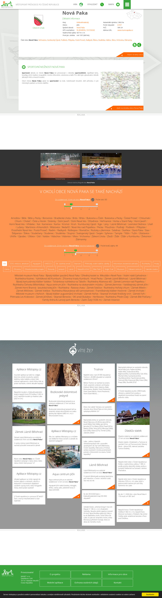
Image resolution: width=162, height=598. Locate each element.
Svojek (99, 233)
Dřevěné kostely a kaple (34, 269)
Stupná (71, 233)
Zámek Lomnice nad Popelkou (129, 281)
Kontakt (118, 582)
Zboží (110, 236)
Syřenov (109, 233)
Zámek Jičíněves (44, 296)
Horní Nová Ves (17, 224)
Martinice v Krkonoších (37, 227)
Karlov (57, 224)
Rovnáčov (84, 230)
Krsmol (65, 224)
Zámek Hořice (91, 293)
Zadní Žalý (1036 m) (91, 299)
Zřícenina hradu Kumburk (76, 278)
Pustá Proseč (80, 40)
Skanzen (77, 263)
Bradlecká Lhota (62, 218)
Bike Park (97, 269)
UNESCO (48, 263)
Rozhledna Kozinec (24, 278)
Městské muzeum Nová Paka (29, 275)
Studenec (49, 233)
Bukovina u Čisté (95, 218)
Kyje (100, 224)
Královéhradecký (83, 22)
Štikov (95, 40)
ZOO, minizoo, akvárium (19, 263)
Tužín (134, 233)
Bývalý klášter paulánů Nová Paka (63, 275)
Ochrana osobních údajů (86, 582)
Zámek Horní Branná (25, 287)
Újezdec (22, 236)
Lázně (71, 269)
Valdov (108, 40)
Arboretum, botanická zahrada (125, 263)
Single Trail (109, 269)
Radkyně (89, 40)
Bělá (24, 218)
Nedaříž (66, 227)
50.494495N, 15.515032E (86, 30)
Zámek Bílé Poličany (140, 296)
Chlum (18, 221)
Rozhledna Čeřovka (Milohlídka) (29, 284)
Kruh (73, 224)
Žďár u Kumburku (130, 236)
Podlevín (64, 40)
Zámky (7, 269)
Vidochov (55, 236)
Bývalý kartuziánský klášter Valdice (33, 281)
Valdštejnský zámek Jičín (135, 284)
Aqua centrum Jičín (56, 284)
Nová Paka (75, 13)
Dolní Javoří (63, 221)
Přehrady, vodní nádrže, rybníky (97, 263)
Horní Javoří (140, 221)
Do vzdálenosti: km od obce (72, 199)
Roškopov (73, 230)
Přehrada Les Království (22, 296)
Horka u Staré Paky (122, 221)
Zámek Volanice (112, 299)
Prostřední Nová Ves (21, 230)
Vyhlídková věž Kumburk (48, 278)
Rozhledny (146, 263)
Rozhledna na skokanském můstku (85, 284)
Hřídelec (31, 224)
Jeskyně (61, 269)
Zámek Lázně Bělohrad (116, 278)
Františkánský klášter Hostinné (111, 290)
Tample (118, 233)
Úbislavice (144, 233)
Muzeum (120, 269)
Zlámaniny (128, 40)
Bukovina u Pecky (113, 218)
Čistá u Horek (39, 221)
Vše (4, 263)
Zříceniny (17, 269)
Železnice (146, 236)
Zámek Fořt (139, 293)
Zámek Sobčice (94, 287)
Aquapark (36, 263)
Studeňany (36, 233)
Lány (106, 224)
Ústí (39, 236)
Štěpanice (17, 233)
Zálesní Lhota (98, 236)
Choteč (27, 221)
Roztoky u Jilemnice (100, 230)
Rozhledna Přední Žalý (117, 296)
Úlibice (31, 236)
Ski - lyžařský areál (63, 263)
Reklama (86, 574)
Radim (52, 230)
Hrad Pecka (96, 278)
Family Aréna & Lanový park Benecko (61, 299)
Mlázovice (55, 227)
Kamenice (47, 224)
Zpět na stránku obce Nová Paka (130, 108)
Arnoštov (15, 218)
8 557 (120, 25)
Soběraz (116, 230)
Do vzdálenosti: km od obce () (69, 245)
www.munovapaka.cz (125, 30)
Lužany (20, 227)
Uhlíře (13, 236)
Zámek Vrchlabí (136, 290)
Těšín (127, 233)
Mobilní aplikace (55, 582)
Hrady (156, 263)
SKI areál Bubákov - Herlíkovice (88, 296)
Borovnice (47, 218)
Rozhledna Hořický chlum (116, 287)
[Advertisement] (81, 132)
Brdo (75, 218)
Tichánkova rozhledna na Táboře (69, 281)
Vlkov (114, 40)
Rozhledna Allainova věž (100, 281)
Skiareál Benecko (62, 296)
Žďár (117, 236)
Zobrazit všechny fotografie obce (81, 183)
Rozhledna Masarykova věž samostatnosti (73, 290)
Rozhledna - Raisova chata (71, 287)
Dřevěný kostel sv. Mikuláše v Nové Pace (101, 275)
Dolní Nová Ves (78, 221)
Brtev (82, 218)
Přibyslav (71, 40)
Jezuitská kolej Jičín (47, 287)
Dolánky (52, 221)
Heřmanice (42, 40)
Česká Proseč (130, 218)
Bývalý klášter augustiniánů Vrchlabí (64, 293)
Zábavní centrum (135, 269)
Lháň (150, 224)
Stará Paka (137, 230)
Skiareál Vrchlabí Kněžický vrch (115, 293)
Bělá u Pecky (34, 218)
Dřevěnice (93, 221)
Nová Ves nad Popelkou (83, 227)
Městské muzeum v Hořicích (30, 293)
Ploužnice (110, 227)
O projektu (55, 574)
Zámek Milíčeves (24, 290)
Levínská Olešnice (137, 224)
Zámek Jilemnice (113, 284)
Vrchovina (120, 40)
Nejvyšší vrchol (83, 269)
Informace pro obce (117, 574)
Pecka (100, 227)
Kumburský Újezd (53, 40)
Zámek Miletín (138, 287)
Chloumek (144, 218)
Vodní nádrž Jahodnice (134, 275)
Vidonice (66, 236)
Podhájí (120, 227)
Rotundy (51, 269)
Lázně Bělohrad (118, 224)
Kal (38, 224)
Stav (147, 230)
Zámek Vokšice (42, 290)
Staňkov (126, 230)
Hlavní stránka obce (135, 54)
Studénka (101, 40)
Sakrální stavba (152, 269)
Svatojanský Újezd (85, 233)
